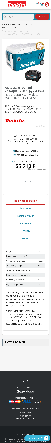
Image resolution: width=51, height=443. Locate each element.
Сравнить (25, 181)
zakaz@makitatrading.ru (25, 418)
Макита (5, 24)
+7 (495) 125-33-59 (25, 416)
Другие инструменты (11, 28)
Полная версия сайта (25, 434)
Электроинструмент (21, 24)
